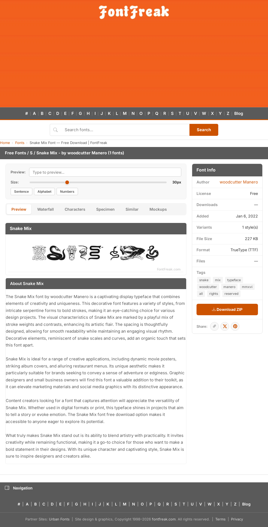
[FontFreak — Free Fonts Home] (134, 12)
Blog (238, 113)
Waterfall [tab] (45, 209)
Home (5, 142)
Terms (220, 519)
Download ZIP (227, 309)
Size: (15, 182)
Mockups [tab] (158, 209)
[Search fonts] (125, 130)
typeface (234, 280)
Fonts (19, 142)
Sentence (21, 191)
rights (213, 294)
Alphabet (44, 191)
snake (203, 280)
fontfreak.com (164, 519)
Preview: (18, 172)
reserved (231, 294)
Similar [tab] (132, 209)
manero (229, 287)
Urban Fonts (59, 519)
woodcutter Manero (87, 152)
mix (218, 280)
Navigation (19, 488)
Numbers (67, 191)
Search (204, 129)
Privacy (237, 519)
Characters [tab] (75, 209)
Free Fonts (15, 152)
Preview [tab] (18, 209)
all (201, 294)
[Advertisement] (134, 66)
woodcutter (208, 287)
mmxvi (247, 287)
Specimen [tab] (105, 209)
